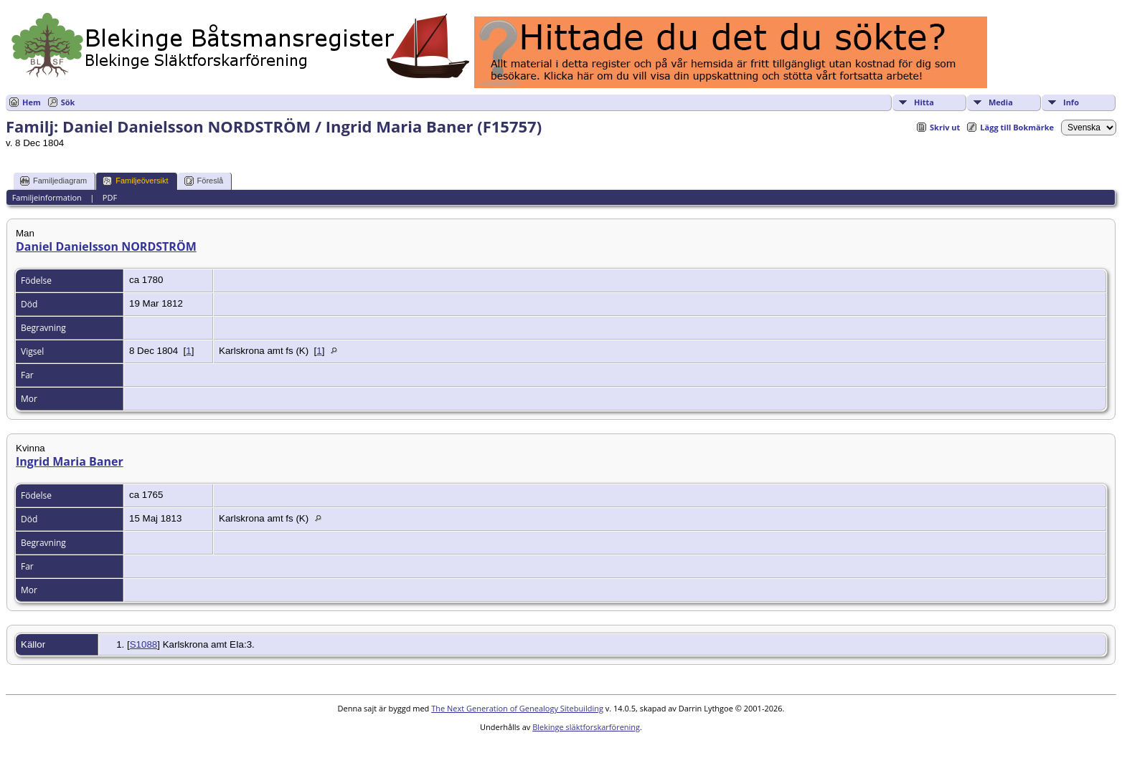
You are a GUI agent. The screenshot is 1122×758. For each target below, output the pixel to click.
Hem (31, 102)
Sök (68, 102)
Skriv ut (945, 127)
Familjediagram (53, 181)
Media (1001, 102)
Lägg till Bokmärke (1017, 127)
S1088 (144, 644)
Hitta (924, 102)
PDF (110, 197)
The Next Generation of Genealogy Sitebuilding (517, 708)
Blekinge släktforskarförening (586, 726)
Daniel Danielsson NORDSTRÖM (106, 246)
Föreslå (204, 181)
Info (1071, 102)
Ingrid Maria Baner (69, 461)
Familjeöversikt (135, 181)
